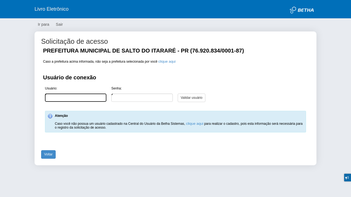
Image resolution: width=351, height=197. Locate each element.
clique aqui (167, 61)
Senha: (116, 88)
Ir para (43, 24)
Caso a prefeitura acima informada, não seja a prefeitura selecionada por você (109, 61)
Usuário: (51, 88)
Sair (59, 24)
